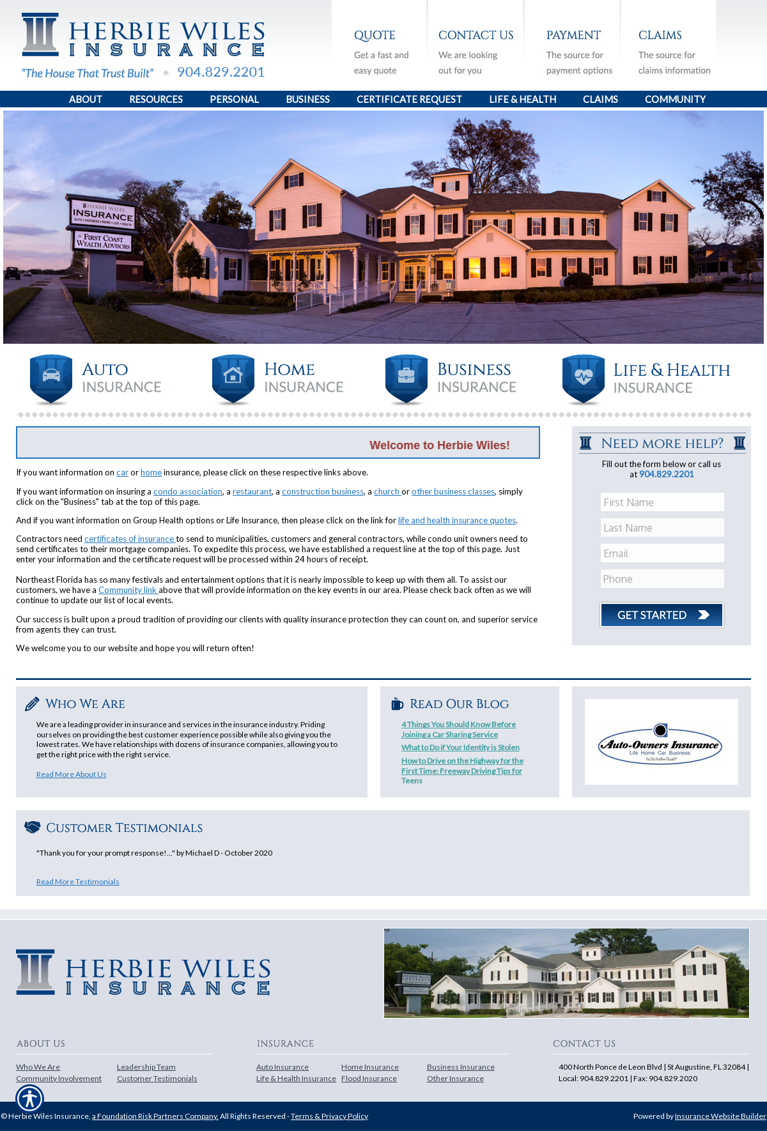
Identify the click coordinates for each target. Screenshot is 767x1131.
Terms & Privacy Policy (329, 1116)
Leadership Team (146, 1067)
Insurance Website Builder (720, 1116)
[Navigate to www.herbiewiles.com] (13, 325)
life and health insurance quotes (457, 520)
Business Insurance (461, 1067)
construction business (323, 491)
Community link (128, 590)
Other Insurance (455, 1078)
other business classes (453, 491)
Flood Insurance (369, 1078)
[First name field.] (663, 502)
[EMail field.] (663, 553)
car (122, 472)
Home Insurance (370, 1067)
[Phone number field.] (663, 579)
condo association (187, 491)
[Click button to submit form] (662, 611)
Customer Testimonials (157, 1078)
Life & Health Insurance (296, 1078)
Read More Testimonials (78, 881)
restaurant (252, 491)
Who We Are (38, 1067)
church (387, 491)
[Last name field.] (663, 527)
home (151, 472)
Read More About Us (71, 774)
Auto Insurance (282, 1067)
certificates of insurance (130, 539)
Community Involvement (59, 1078)
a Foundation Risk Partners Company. (155, 1116)
